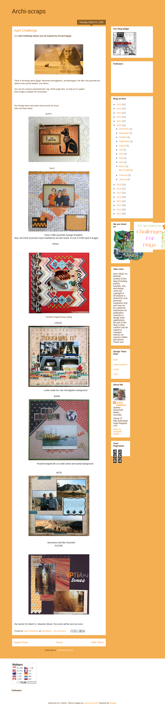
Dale (115, 359)
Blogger (113, 703)
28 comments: (60, 631)
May (121, 158)
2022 (119, 117)
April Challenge (25, 30)
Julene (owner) (120, 364)
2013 (119, 209)
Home (59, 642)
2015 (119, 201)
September (124, 141)
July (121, 149)
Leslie (116, 369)
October (123, 137)
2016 (119, 197)
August (122, 145)
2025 (119, 104)
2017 (119, 193)
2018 (119, 188)
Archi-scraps (29, 11)
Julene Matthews (121, 403)
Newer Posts (21, 642)
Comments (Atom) (65, 650)
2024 (119, 108)
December (124, 129)
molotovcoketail (91, 703)
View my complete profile (117, 431)
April (121, 162)
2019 (119, 184)
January (123, 179)
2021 (119, 121)
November (124, 133)
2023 (119, 113)
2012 (119, 213)
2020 (119, 125)
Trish (115, 374)
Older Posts (97, 642)
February (123, 175)
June (121, 154)
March (122, 166)
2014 (119, 205)
